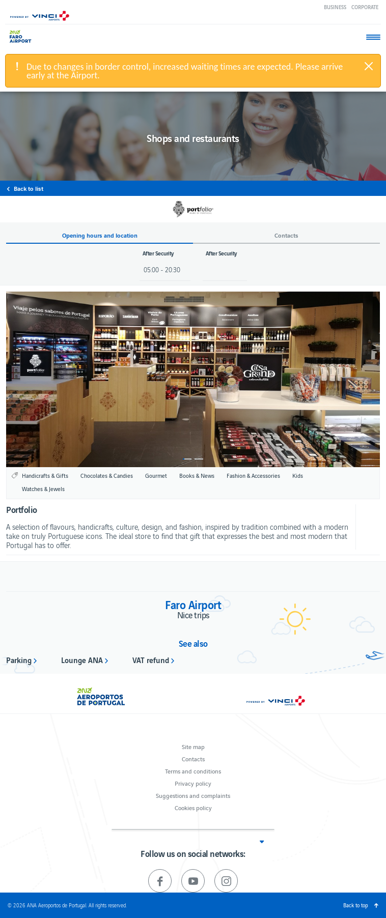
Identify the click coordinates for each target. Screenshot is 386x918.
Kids (297, 475)
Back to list (28, 188)
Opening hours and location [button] (99, 235)
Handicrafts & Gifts (45, 475)
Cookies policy (193, 807)
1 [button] (187, 459)
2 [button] (199, 459)
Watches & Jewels (43, 488)
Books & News (196, 475)
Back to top (355, 905)
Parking (19, 659)
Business (335, 7)
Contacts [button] (286, 235)
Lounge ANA (82, 659)
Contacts (193, 758)
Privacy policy (193, 783)
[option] (193, 379)
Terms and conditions (193, 770)
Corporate (364, 7)
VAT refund (150, 659)
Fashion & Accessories (253, 475)
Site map (193, 746)
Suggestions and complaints (193, 795)
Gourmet (156, 475)
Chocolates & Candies (106, 475)
